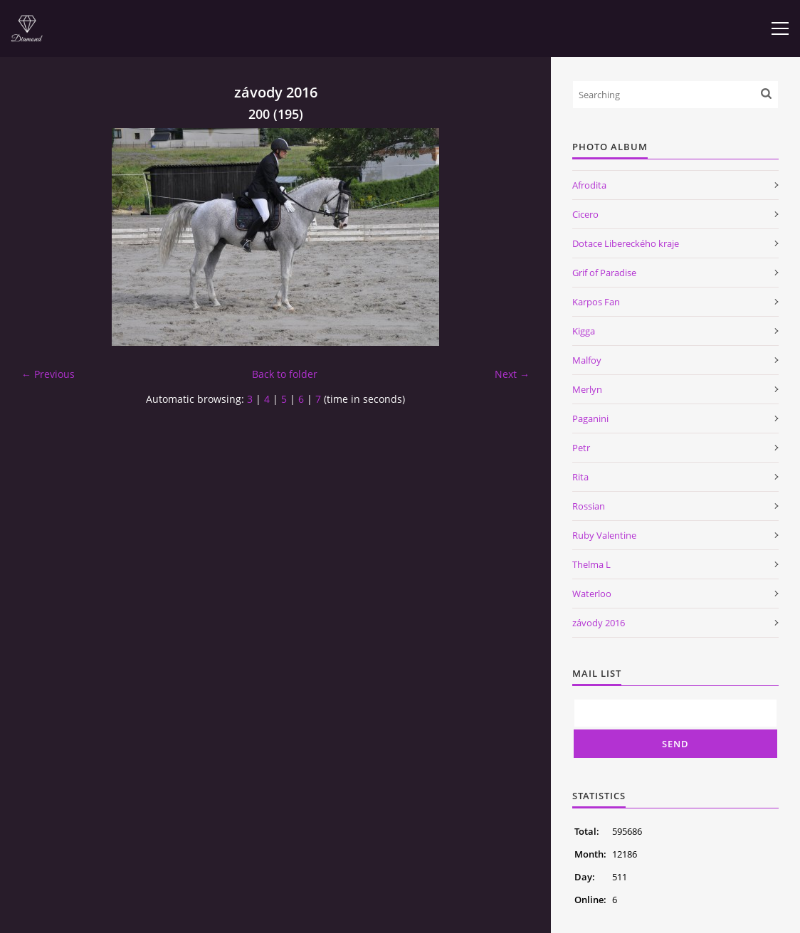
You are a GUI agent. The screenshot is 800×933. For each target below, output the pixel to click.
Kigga (583, 331)
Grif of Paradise (604, 272)
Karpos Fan (596, 301)
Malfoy (586, 360)
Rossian (588, 506)
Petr (581, 447)
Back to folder (284, 374)
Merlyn (587, 389)
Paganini (590, 418)
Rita (580, 476)
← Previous (48, 374)
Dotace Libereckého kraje (625, 243)
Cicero (585, 214)
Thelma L (591, 564)
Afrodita (589, 185)
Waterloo (591, 593)
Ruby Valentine (604, 535)
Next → (512, 374)
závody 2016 (598, 622)
